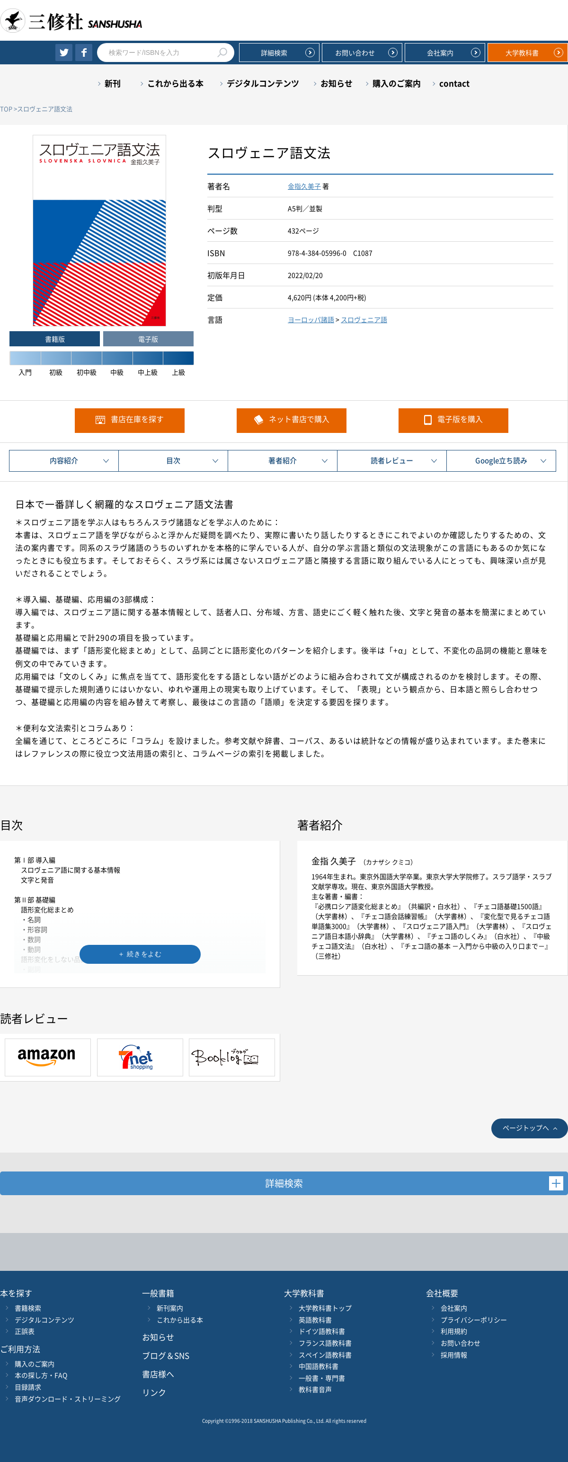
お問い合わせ (355, 52)
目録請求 (28, 1387)
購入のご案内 (397, 83)
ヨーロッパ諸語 (311, 319)
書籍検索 (28, 1307)
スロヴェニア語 (364, 319)
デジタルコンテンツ (263, 83)
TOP (6, 108)
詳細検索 (274, 52)
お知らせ (336, 83)
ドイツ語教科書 (322, 1331)
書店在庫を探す (137, 418)
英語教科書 (315, 1319)
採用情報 (454, 1354)
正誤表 (25, 1331)
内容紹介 (64, 460)
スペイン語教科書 (325, 1354)
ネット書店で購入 (299, 418)
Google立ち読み (501, 460)
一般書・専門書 (322, 1378)
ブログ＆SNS (165, 1355)
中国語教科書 (318, 1366)
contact (454, 83)
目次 (173, 460)
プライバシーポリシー (474, 1319)
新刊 (113, 83)
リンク (154, 1392)
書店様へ (158, 1374)
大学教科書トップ (325, 1307)
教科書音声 (315, 1389)
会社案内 (440, 52)
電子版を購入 (460, 418)
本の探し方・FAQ (41, 1375)
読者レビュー (392, 460)
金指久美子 (304, 186)
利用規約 (454, 1331)
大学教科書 (522, 52)
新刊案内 (170, 1307)
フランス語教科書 (325, 1343)
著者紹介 (282, 460)
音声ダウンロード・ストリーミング (68, 1398)
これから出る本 (175, 83)
